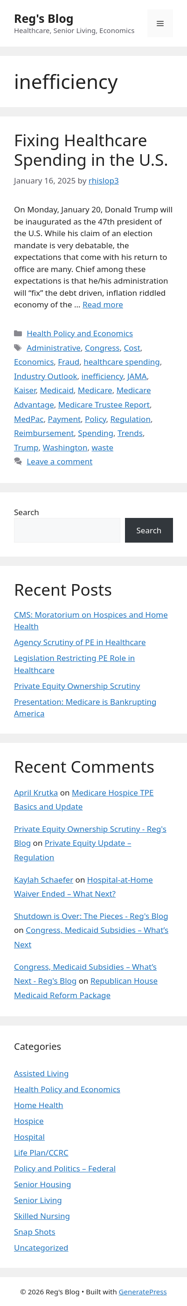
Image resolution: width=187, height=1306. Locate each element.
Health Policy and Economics (80, 333)
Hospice (29, 1121)
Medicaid (56, 390)
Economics (34, 361)
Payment (64, 419)
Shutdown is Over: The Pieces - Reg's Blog (91, 916)
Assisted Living (41, 1073)
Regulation (131, 419)
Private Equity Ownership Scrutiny (77, 685)
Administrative (54, 347)
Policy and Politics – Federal (65, 1168)
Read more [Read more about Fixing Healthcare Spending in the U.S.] (103, 304)
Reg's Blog (44, 18)
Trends (130, 433)
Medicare (95, 390)
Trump (26, 447)
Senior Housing (42, 1184)
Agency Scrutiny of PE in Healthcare (80, 642)
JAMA (137, 376)
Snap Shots (34, 1231)
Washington (64, 447)
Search (26, 512)
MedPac (28, 419)
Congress (102, 347)
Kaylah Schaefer (43, 879)
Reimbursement (44, 433)
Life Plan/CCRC (41, 1152)
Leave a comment (59, 461)
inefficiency (102, 376)
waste (102, 447)
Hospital (29, 1136)
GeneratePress (143, 1291)
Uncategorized (41, 1247)
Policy (95, 419)
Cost (132, 347)
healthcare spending (121, 361)
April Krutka (36, 792)
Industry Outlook (45, 376)
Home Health (38, 1105)
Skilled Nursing (42, 1216)
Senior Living (38, 1200)
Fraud (68, 361)
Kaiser (24, 390)
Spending (95, 433)
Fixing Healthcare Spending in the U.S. (91, 149)
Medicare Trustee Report (104, 404)
